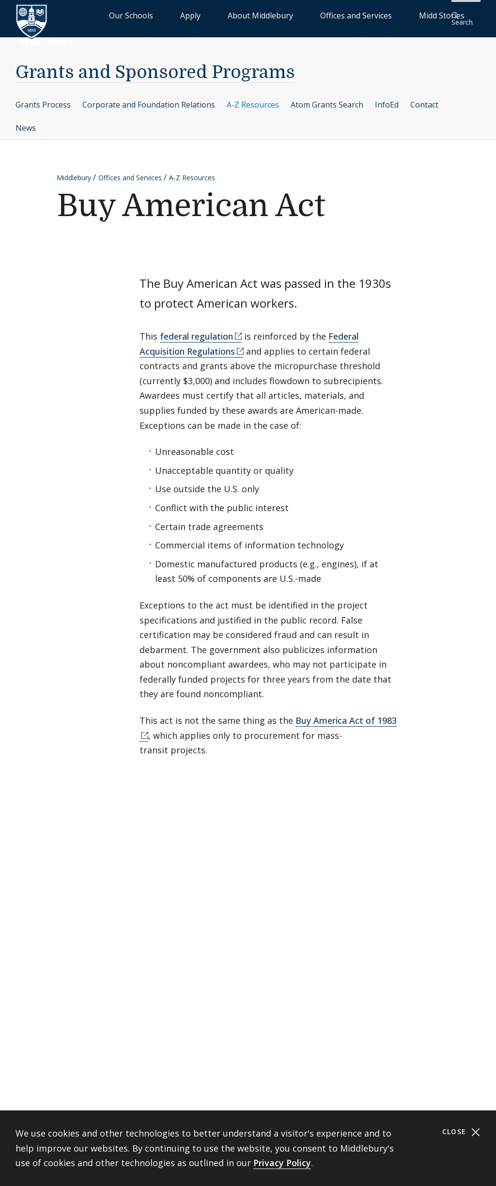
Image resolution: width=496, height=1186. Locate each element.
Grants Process (43, 98)
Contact (424, 98)
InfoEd (387, 98)
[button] (464, 15)
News (26, 121)
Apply (234, 14)
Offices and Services (354, 14)
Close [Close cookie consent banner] (461, 1132)
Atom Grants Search (327, 98)
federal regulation (196, 330)
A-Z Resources (253, 98)
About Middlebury (282, 14)
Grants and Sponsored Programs (155, 66)
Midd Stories (417, 14)
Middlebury (74, 170)
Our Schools (195, 14)
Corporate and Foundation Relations (148, 98)
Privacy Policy (282, 1163)
